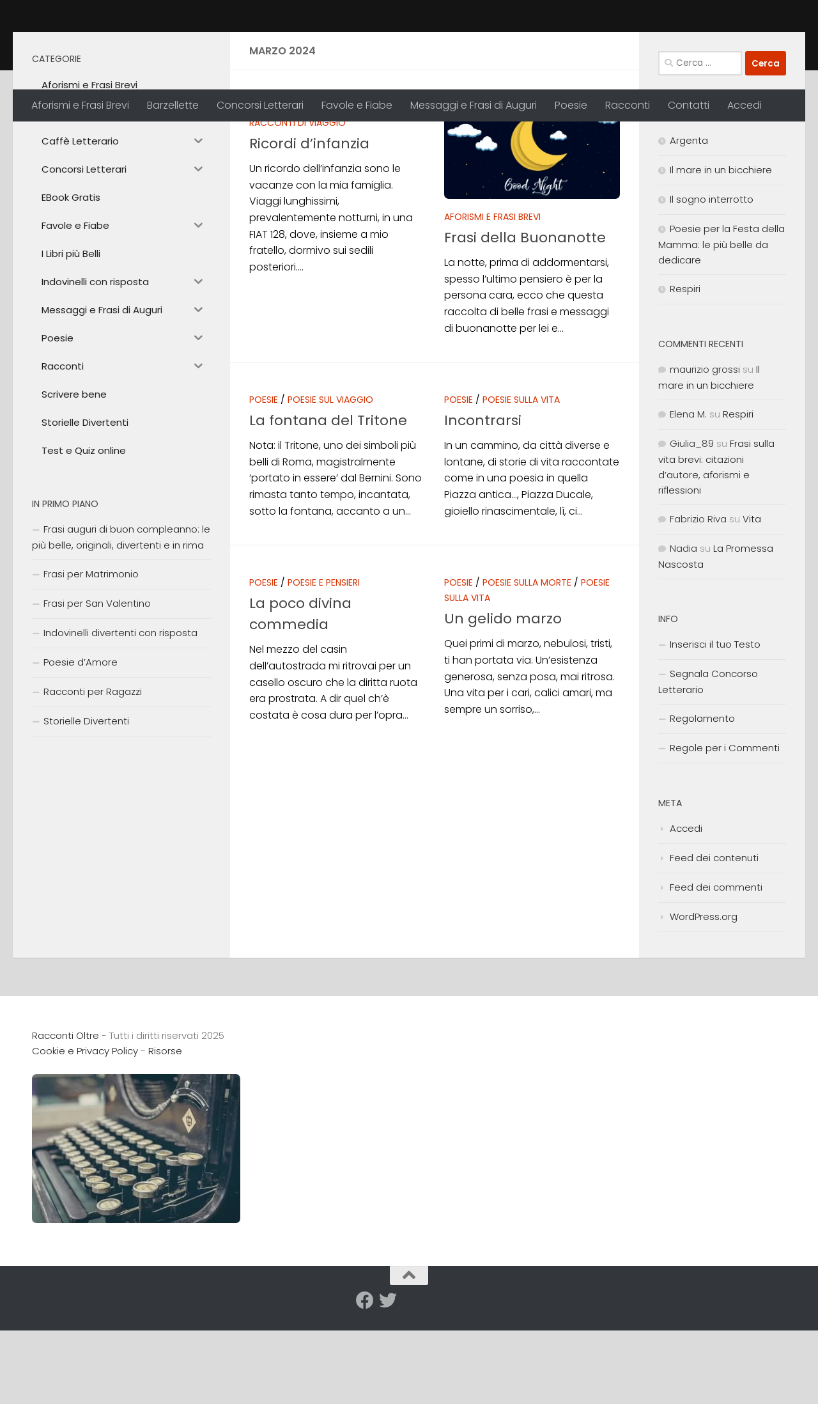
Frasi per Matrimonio (91, 663)
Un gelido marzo (503, 708)
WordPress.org (703, 1006)
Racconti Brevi (340, 197)
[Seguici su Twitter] (388, 1390)
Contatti (688, 105)
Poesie (571, 105)
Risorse (165, 1140)
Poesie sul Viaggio (330, 489)
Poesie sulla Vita (521, 489)
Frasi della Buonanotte (525, 327)
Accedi (744, 105)
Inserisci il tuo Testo (715, 733)
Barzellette (173, 105)
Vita (752, 608)
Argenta (689, 230)
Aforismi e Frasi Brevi (80, 105)
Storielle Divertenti (86, 810)
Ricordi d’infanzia (309, 233)
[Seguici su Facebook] (365, 1390)
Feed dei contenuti (714, 947)
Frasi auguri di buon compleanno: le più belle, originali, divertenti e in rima (121, 626)
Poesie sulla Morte (526, 672)
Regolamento (702, 808)
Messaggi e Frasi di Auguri (473, 105)
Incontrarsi (482, 510)
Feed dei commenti (716, 976)
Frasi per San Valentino (97, 692)
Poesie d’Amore (80, 751)
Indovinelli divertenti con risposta (120, 722)
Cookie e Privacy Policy (85, 1140)
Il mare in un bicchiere (721, 259)
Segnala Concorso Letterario (708, 771)
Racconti (627, 105)
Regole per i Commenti (725, 837)
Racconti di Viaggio (297, 212)
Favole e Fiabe (356, 105)
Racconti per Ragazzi (92, 781)
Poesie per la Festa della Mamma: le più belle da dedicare (721, 333)
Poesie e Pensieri (324, 672)
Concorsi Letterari (260, 105)
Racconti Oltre (125, 44)
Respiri (685, 378)
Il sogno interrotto (711, 288)
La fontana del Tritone (328, 510)
